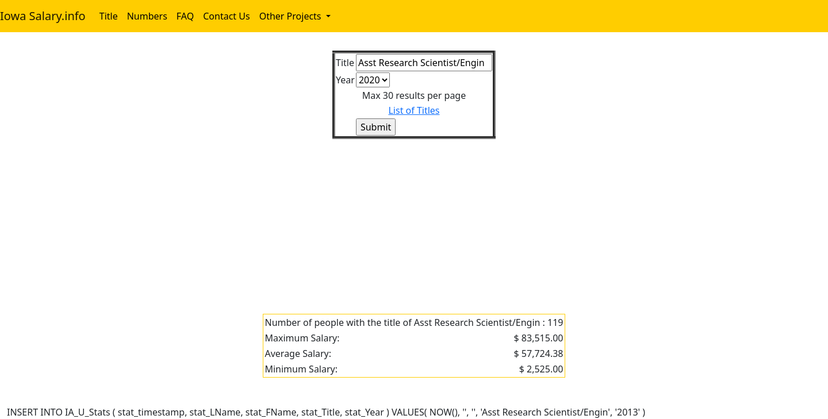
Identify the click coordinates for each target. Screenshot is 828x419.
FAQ (185, 16)
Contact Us (226, 16)
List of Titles (413, 110)
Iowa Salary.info (43, 16)
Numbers (147, 16)
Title (108, 16)
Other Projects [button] (291, 16)
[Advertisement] (352, 219)
